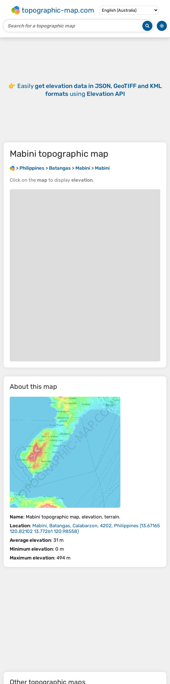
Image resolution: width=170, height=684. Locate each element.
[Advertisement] (85, 619)
